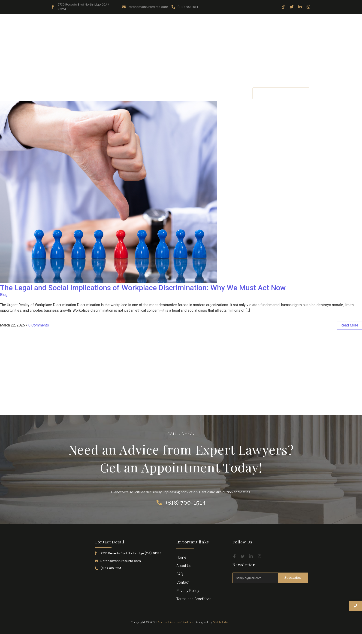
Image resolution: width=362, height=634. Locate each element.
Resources (146, 93)
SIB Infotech (222, 622)
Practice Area (172, 93)
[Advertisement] (181, 50)
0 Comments (38, 325)
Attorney (198, 93)
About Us (122, 93)
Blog (3, 295)
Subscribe (293, 578)
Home (101, 93)
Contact (237, 93)
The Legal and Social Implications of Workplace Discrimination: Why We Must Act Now (143, 287)
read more (349, 325)
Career (218, 93)
